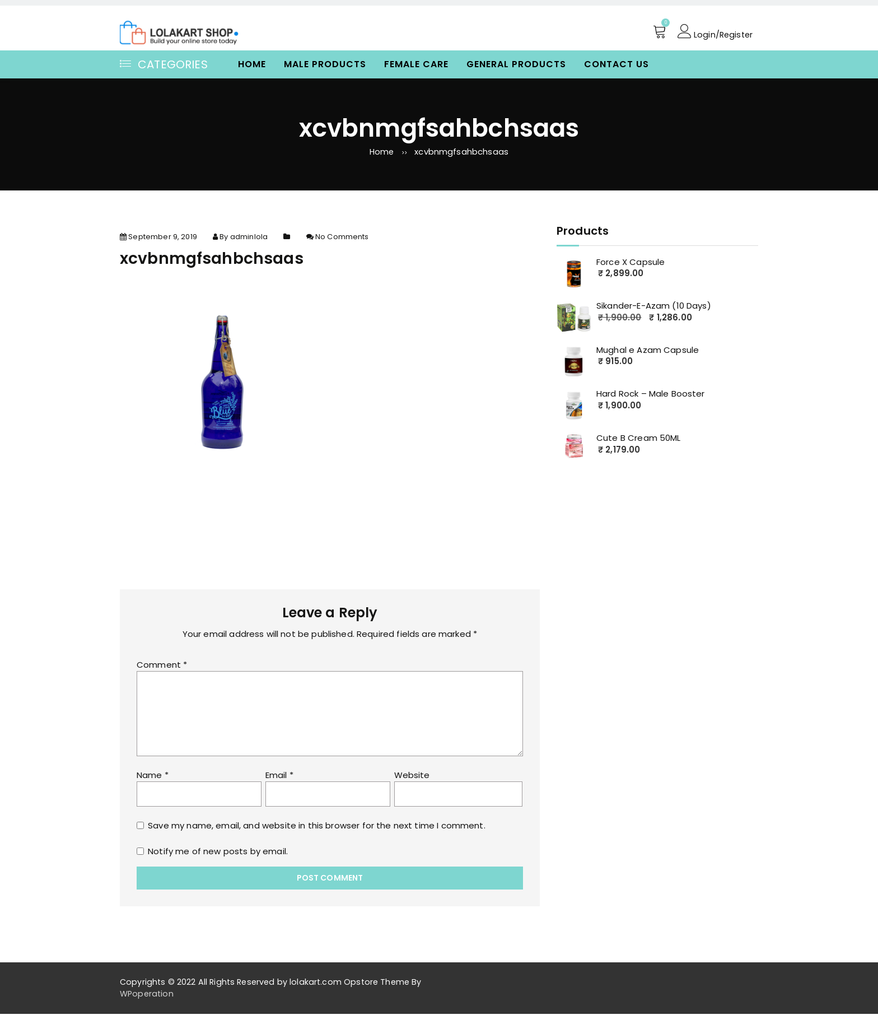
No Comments (342, 237)
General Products (516, 64)
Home (252, 64)
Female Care (416, 64)
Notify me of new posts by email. (218, 852)
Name (153, 776)
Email (279, 776)
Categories (164, 64)
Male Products (325, 64)
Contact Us (616, 64)
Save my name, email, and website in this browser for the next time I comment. (316, 826)
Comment (162, 666)
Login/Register (714, 32)
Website (412, 776)
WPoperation (147, 994)
